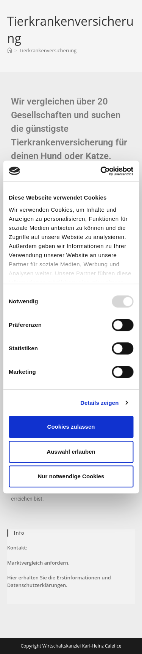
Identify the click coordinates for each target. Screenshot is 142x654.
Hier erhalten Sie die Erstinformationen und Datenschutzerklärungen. (59, 581)
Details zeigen (99, 403)
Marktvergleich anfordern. (38, 562)
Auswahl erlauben (71, 451)
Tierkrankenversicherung (47, 50)
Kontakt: (17, 547)
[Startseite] (9, 50)
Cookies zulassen (71, 426)
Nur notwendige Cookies (71, 476)
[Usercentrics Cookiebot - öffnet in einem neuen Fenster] (101, 171)
